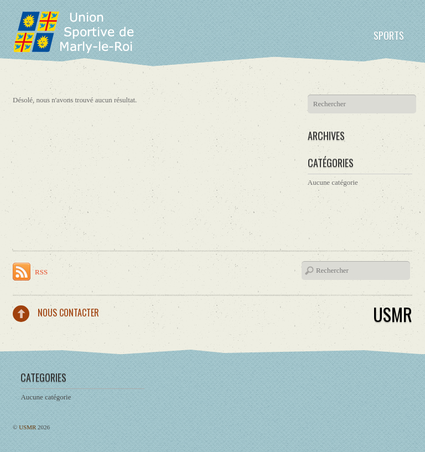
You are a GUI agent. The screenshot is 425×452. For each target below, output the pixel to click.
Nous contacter (68, 312)
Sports (389, 35)
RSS (41, 272)
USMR (392, 314)
